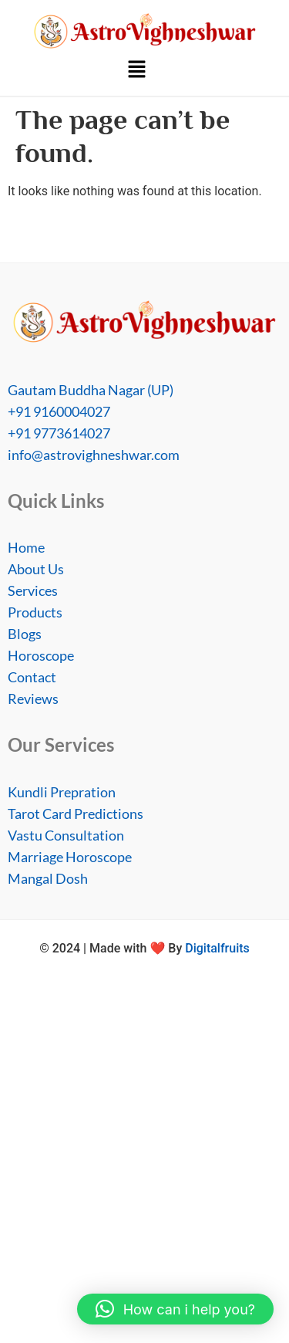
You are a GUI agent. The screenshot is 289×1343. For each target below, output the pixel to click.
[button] (136, 71)
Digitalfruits (217, 948)
